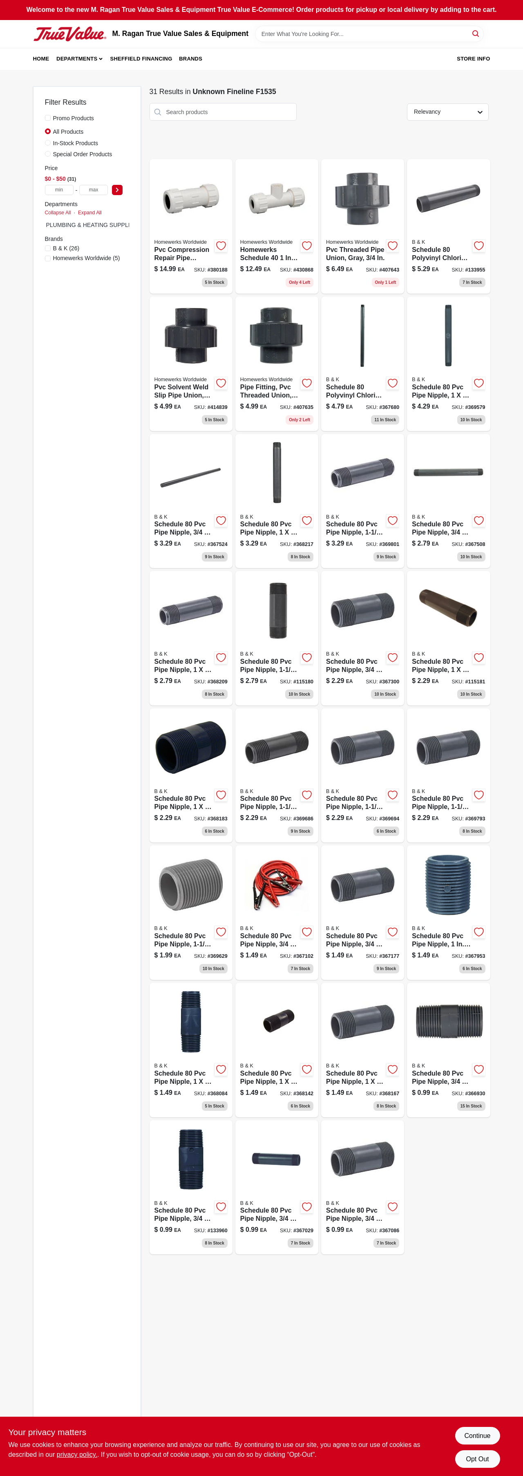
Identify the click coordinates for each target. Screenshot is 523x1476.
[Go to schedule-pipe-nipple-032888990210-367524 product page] (191, 501)
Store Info (473, 59)
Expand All (90, 213)
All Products (68, 132)
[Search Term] (369, 34)
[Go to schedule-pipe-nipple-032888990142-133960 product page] (191, 1187)
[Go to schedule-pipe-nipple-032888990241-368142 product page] (276, 1050)
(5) (86, 258)
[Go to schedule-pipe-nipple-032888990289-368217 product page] (276, 501)
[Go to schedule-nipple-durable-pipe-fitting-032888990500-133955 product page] (448, 226)
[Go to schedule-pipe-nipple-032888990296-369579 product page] (448, 364)
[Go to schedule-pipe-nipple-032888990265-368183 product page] (191, 775)
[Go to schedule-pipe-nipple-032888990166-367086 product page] (362, 1187)
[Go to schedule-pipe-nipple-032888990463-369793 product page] (448, 775)
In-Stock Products (75, 143)
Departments (76, 59)
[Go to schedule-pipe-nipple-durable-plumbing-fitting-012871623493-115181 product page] (448, 638)
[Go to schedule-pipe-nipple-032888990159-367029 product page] (276, 1187)
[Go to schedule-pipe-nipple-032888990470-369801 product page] (362, 501)
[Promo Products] (48, 118)
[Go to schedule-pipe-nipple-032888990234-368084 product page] (191, 1050)
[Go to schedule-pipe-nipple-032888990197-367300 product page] (362, 638)
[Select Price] (117, 190)
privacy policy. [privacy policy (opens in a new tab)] (77, 1454)
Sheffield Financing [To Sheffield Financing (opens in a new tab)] (141, 59)
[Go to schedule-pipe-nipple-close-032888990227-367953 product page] (448, 912)
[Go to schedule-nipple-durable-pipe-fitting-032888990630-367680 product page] (362, 364)
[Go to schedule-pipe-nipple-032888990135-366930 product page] (448, 1050)
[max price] (93, 190)
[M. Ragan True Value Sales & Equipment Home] (70, 34)
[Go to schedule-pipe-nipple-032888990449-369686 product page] (276, 775)
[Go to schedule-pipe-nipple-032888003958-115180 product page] (276, 638)
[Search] (476, 33)
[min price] (59, 190)
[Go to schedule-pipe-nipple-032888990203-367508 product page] (448, 501)
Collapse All (58, 213)
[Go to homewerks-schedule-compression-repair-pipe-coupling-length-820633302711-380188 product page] (191, 226)
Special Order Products (82, 154)
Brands (190, 59)
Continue (477, 1435)
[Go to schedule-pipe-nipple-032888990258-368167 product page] (362, 1050)
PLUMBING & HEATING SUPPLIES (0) (96, 225)
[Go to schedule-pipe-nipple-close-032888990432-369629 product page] (191, 912)
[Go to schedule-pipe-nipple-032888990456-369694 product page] (362, 775)
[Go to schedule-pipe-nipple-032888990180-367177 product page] (362, 912)
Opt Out (477, 1459)
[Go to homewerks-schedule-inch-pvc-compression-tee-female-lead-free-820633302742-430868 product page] (276, 226)
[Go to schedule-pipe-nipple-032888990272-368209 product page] (191, 638)
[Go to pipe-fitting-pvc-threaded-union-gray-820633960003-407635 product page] (276, 364)
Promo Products (73, 118)
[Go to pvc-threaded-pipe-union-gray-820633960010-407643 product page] (362, 226)
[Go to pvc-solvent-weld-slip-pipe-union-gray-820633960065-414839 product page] (191, 364)
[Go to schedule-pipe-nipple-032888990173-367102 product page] (276, 912)
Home (41, 59)
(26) (66, 248)
